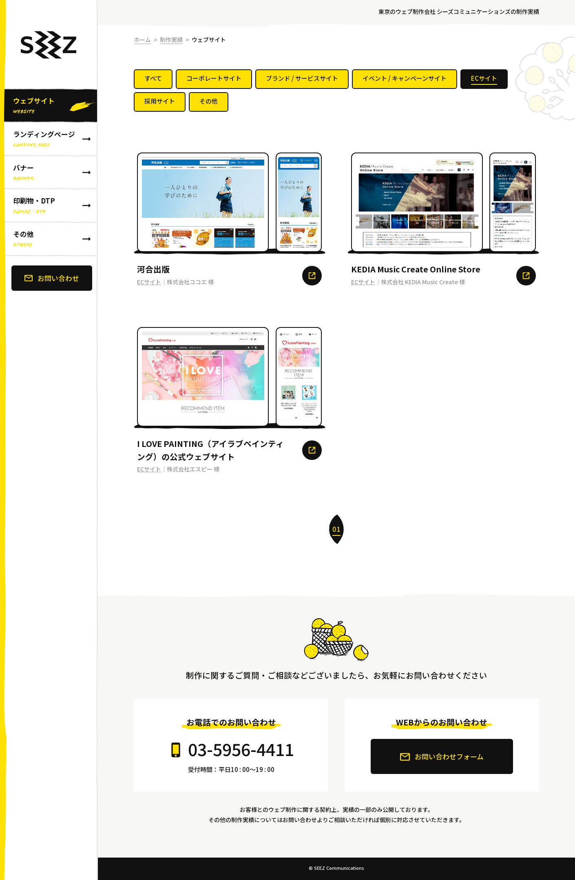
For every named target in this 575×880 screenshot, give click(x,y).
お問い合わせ (51, 278)
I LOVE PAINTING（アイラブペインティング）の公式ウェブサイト (210, 450)
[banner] (49, 440)
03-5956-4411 (241, 748)
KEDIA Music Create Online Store (415, 269)
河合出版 (153, 269)
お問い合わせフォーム (442, 757)
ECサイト (149, 282)
